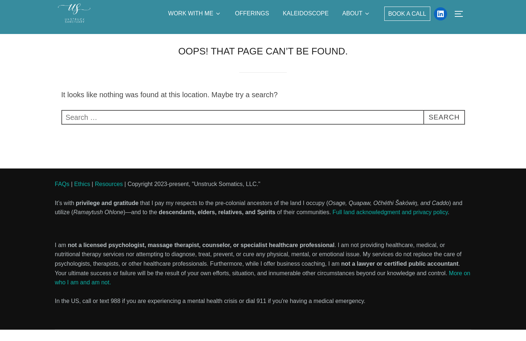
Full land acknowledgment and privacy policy (389, 223)
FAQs (62, 195)
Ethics (82, 195)
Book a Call (407, 14)
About (356, 13)
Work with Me (194, 13)
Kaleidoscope (305, 13)
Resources (109, 195)
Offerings (252, 13)
